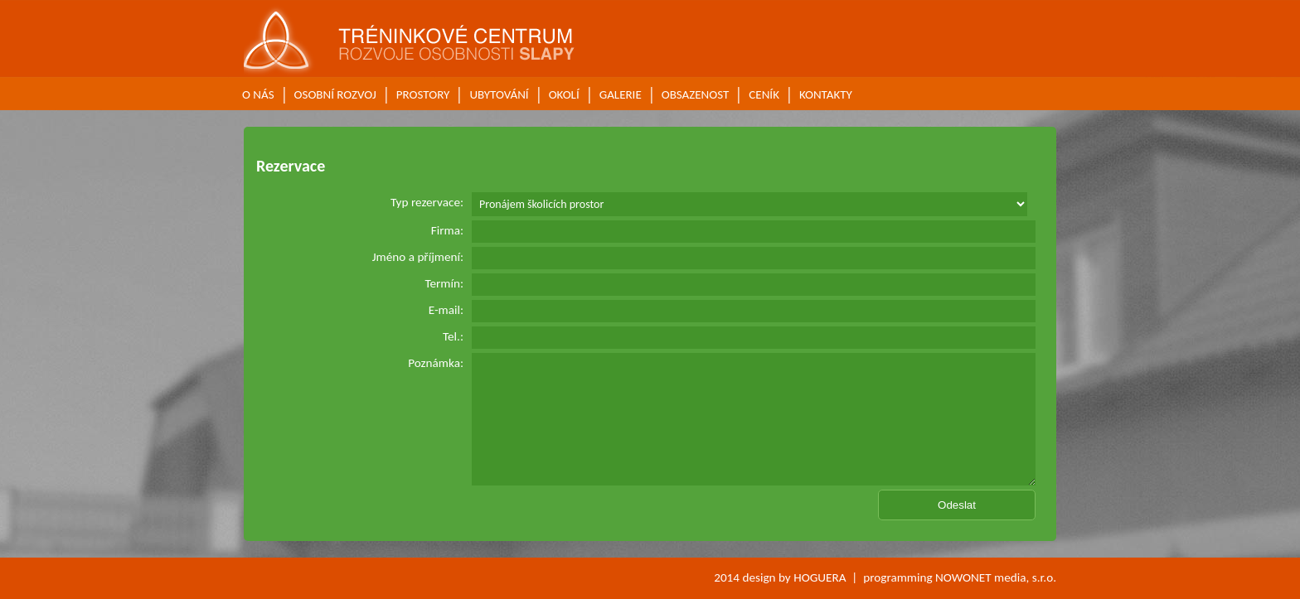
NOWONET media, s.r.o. (995, 577)
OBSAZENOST (696, 94)
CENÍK (764, 94)
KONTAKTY (825, 94)
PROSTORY (423, 94)
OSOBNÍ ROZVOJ (335, 94)
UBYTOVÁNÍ (498, 94)
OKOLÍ (564, 94)
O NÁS (258, 94)
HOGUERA (819, 577)
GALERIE (620, 94)
